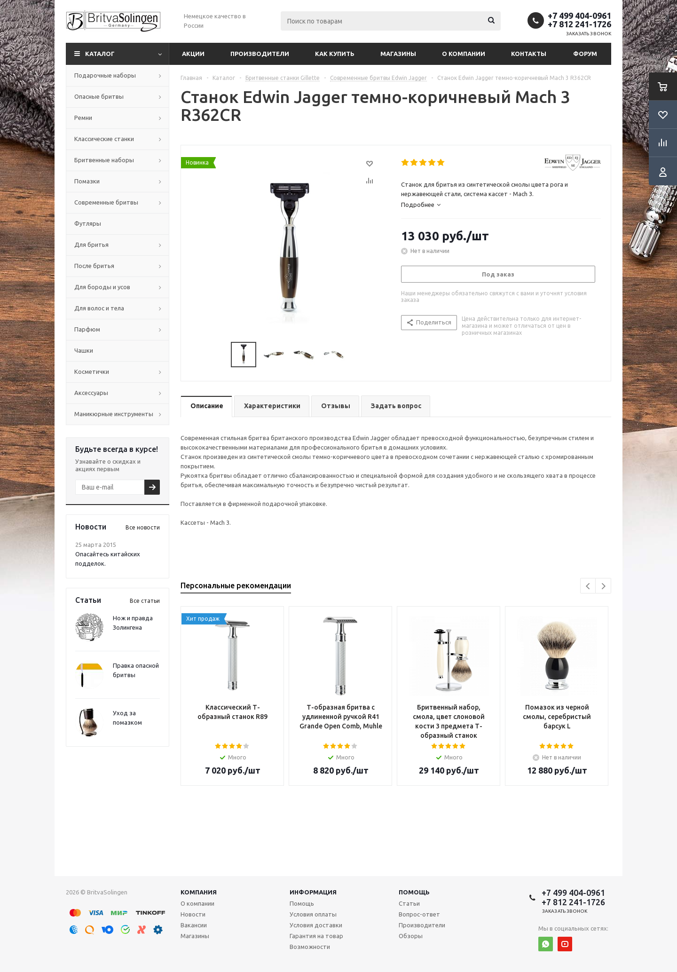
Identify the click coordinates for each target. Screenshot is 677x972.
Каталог (100, 53)
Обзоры (411, 935)
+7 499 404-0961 (579, 15)
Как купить (334, 53)
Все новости (143, 527)
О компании (463, 53)
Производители (259, 53)
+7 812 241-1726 (579, 24)
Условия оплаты (313, 914)
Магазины (398, 53)
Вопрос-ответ (419, 914)
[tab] (501, 204)
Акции (193, 53)
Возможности (310, 946)
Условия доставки (316, 925)
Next (603, 586)
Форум (585, 53)
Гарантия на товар (316, 935)
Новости (193, 914)
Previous (588, 586)
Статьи (409, 903)
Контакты (528, 53)
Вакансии (194, 925)
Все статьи (145, 601)
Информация (313, 892)
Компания (199, 892)
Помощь (414, 892)
